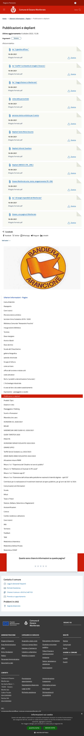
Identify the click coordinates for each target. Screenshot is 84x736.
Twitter (15, 235)
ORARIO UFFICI (9, 447)
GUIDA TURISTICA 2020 (12, 434)
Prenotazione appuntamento (27, 680)
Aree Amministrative (8, 644)
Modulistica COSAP (10, 550)
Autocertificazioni (10, 507)
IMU (5, 524)
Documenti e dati (7, 663)
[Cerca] (80, 10)
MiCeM (6, 426)
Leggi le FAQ (26, 688)
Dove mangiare (9, 336)
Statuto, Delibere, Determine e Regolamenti (19, 503)
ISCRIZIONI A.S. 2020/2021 (13, 422)
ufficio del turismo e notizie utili (15, 370)
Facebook (6, 235)
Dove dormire (8, 345)
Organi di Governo (7, 641)
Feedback (7, 533)
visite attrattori (9, 374)
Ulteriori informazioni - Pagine (20, 18)
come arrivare (8, 366)
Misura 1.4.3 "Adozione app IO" (14, 473)
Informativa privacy (49, 685)
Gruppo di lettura (10, 362)
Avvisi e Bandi (9, 340)
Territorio (7, 528)
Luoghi (65, 658)
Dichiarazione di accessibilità (47, 693)
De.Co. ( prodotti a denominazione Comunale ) (19, 379)
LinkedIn (44, 235)
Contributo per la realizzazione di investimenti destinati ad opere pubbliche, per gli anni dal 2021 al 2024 (40, 481)
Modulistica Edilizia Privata (13, 546)
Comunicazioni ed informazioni (14, 486)
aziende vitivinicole (10, 357)
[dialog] (42, 724)
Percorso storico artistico (12, 315)
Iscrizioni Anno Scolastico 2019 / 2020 (17, 319)
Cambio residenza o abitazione (14, 516)
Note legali (46, 688)
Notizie (65, 641)
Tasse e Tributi (9, 499)
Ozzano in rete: (9, 404)
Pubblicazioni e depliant (12, 396)
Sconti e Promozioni (11, 413)
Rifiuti (6, 494)
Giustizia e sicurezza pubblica (49, 646)
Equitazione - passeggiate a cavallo (16, 392)
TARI (5, 537)
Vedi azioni (6, 240)
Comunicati (67, 644)
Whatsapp (25, 235)
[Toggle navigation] (4, 9)
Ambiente (45, 657)
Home (4, 18)
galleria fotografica (10, 353)
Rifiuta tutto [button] (50, 728)
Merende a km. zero (10, 417)
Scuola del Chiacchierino (12, 349)
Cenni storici (8, 310)
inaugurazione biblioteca (12, 327)
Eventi (65, 662)
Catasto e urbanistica (29, 652)
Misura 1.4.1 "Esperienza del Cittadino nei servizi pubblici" (24, 464)
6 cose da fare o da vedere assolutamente (18, 387)
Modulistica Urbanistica (12, 541)
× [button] (81, 714)
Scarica (71, 57)
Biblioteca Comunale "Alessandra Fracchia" (18, 323)
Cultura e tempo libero (29, 644)
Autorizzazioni (47, 667)
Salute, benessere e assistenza (49, 662)
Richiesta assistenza (29, 692)
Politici (3, 655)
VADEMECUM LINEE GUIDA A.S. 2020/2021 (19, 430)
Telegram (34, 235)
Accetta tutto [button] (34, 728)
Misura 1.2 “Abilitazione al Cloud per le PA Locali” (21, 469)
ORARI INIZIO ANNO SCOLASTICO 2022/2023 (20, 456)
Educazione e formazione (51, 641)
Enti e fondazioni (7, 652)
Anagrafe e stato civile (29, 641)
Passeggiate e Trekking (12, 409)
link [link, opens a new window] (61, 724)
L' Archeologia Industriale (12, 383)
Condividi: (7, 231)
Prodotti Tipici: (9, 400)
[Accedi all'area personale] (75, 3)
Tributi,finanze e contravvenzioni (48, 652)
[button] (42, 733)
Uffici (3, 648)
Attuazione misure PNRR (12, 460)
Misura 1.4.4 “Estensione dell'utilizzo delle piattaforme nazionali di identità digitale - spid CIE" (36, 477)
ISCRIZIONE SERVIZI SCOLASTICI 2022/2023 (19, 443)
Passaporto (7, 306)
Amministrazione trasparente (48, 680)
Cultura (6, 511)
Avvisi (65, 648)
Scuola (6, 490)
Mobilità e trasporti (28, 655)
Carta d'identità (9, 302)
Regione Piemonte (9, 3)
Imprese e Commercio (29, 648)
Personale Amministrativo (10, 659)
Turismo (6, 332)
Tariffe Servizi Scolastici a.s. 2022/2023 (17, 451)
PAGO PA (7, 439)
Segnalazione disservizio (30, 685)
